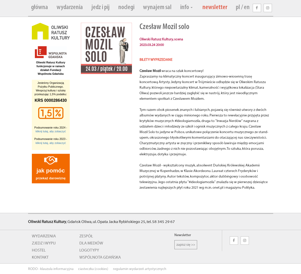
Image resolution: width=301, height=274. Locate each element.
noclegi (126, 7)
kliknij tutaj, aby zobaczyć (51, 131)
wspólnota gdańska (100, 257)
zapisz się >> (185, 245)
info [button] (186, 7)
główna (39, 7)
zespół (86, 236)
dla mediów (91, 243)
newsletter (214, 7)
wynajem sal (157, 7)
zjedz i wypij (44, 243)
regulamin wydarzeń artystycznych (139, 269)
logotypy (89, 250)
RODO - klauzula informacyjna (51, 269)
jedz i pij (100, 7)
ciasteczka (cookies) (93, 269)
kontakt (40, 257)
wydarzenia (70, 7)
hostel (39, 250)
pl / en (243, 7)
